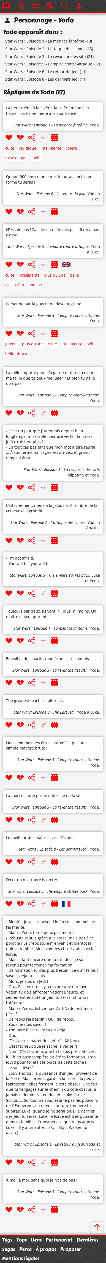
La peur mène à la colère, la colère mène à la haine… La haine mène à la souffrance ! (47, 110)
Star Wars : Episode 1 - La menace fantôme (44, 41)
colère (71, 148)
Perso (25, 1249)
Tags (7, 1239)
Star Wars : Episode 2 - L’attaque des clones (45, 48)
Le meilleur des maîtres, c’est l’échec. (40, 837)
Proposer (70, 1249)
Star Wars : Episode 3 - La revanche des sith (45, 56)
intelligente (50, 148)
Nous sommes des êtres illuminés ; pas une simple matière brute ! (46, 745)
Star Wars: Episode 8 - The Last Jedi (44, 712)
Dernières (87, 1239)
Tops (21, 1239)
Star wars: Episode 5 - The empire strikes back (49, 575)
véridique (27, 148)
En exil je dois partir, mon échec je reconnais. (48, 658)
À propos (46, 1249)
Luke (95, 575)
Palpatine (75, 475)
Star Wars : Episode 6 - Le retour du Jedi (50, 193)
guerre (11, 343)
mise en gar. (16, 157)
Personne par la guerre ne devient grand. (44, 303)
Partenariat (58, 1239)
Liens (36, 1239)
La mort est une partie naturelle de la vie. (44, 795)
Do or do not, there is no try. (32, 879)
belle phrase (16, 353)
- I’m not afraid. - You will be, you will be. (29, 560)
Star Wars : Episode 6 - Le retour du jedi (42, 71)
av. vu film (14, 284)
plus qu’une (55, 275)
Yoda (94, 125)
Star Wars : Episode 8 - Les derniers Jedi (42, 79)
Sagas (8, 1249)
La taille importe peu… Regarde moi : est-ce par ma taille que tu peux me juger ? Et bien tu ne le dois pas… (50, 378)
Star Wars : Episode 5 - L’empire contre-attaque (48, 64)
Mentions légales (20, 1258)
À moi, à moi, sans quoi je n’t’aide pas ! (41, 1180)
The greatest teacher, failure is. (35, 700)
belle (37, 157)
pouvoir (35, 284)
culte (9, 148)
